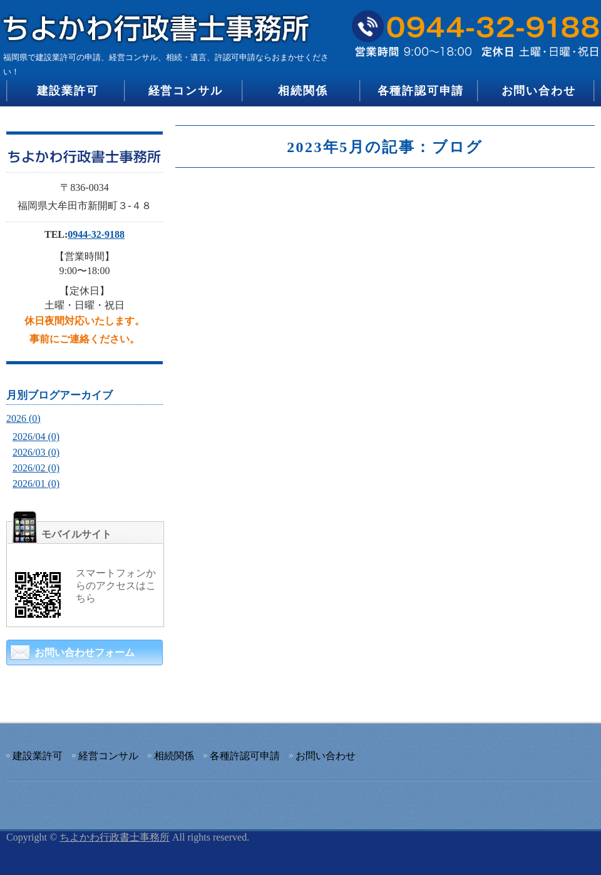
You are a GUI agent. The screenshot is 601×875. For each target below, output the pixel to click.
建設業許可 (68, 90)
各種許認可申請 (421, 90)
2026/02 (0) (36, 468)
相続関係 (302, 90)
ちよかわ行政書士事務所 (114, 837)
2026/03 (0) (36, 452)
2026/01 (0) (36, 483)
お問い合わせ (538, 90)
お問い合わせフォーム (84, 652)
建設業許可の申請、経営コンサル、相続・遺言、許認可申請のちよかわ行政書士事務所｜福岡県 (159, 23)
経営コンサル (185, 90)
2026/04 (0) (36, 436)
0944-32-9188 (96, 234)
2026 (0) (23, 418)
